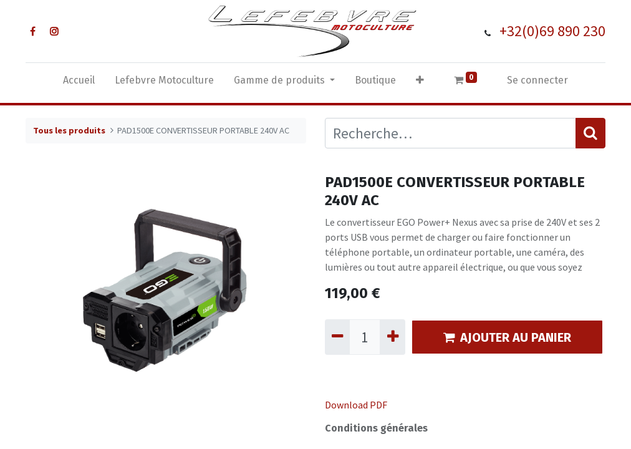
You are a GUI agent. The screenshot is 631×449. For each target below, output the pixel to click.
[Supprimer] (337, 337)
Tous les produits (69, 130)
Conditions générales (376, 428)
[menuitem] (79, 83)
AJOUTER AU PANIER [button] (507, 337)
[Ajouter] (392, 337)
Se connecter (537, 80)
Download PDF (356, 404)
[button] (420, 83)
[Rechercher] (590, 133)
